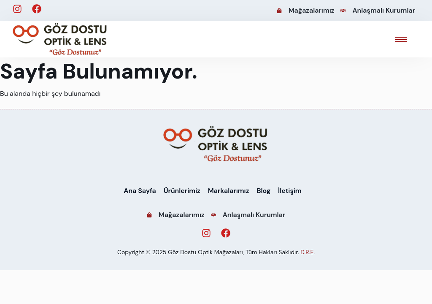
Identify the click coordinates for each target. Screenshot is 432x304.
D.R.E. (307, 252)
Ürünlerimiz (182, 190)
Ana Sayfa (140, 190)
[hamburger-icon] (401, 39)
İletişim (290, 190)
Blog (263, 190)
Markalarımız (228, 190)
